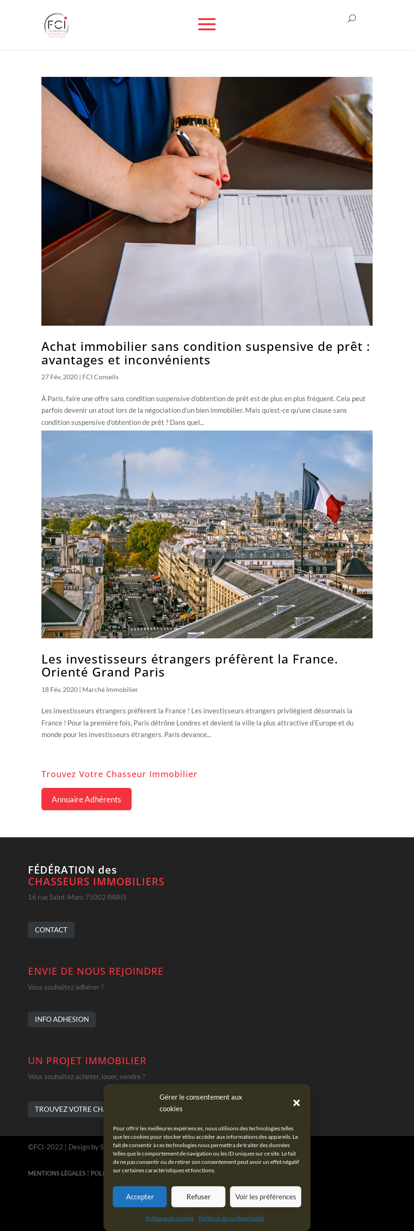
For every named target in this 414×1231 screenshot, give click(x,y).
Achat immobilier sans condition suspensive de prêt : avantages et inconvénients (205, 353)
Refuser (199, 1196)
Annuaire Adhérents (86, 799)
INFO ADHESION (62, 1019)
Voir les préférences (265, 1196)
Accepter (140, 1196)
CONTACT (51, 929)
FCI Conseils (100, 377)
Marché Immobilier (110, 689)
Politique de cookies (170, 1218)
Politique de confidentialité (231, 1218)
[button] (296, 1103)
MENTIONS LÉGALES (57, 1173)
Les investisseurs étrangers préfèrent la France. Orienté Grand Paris (189, 665)
